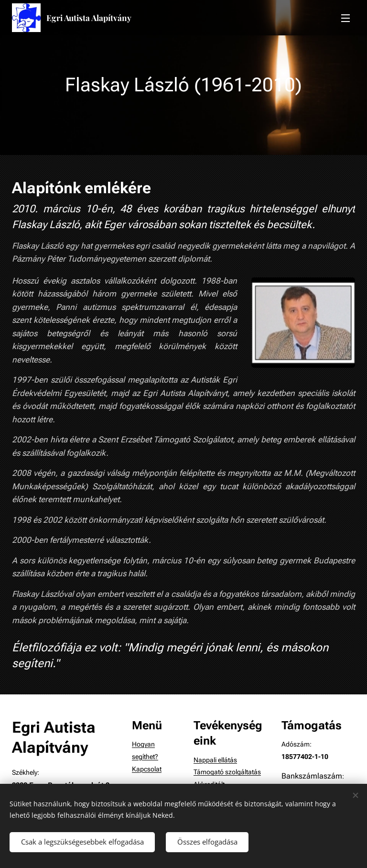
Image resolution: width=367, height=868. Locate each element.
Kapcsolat (147, 769)
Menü (345, 18)
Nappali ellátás (215, 760)
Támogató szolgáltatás (227, 773)
